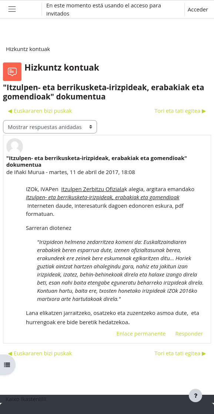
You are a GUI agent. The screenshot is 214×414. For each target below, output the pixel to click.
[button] (29, 9)
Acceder (198, 9)
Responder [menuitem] (189, 333)
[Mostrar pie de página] (195, 395)
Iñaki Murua (29, 172)
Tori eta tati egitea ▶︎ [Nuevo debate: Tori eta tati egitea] (180, 110)
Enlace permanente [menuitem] (140, 333)
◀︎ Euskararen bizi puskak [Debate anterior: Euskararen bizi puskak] (40, 110)
